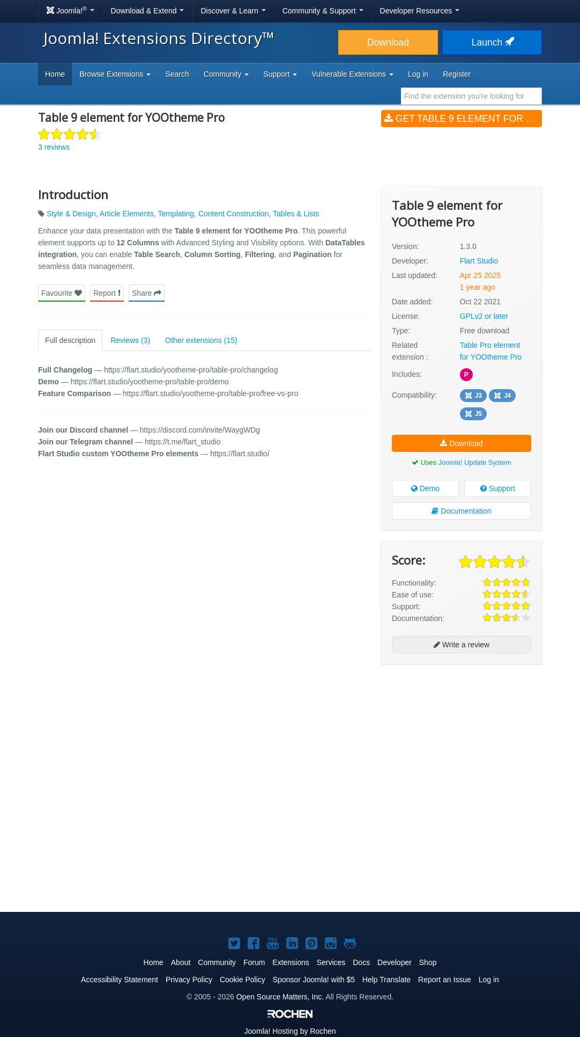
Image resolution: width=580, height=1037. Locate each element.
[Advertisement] (461, 742)
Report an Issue (444, 979)
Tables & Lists (296, 213)
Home (55, 74)
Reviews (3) (130, 340)
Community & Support (322, 10)
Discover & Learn (232, 10)
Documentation (461, 511)
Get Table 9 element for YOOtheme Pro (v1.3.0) (463, 118)
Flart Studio (479, 261)
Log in (418, 74)
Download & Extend (147, 10)
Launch (492, 42)
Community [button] (226, 74)
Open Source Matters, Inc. (280, 996)
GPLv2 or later (484, 316)
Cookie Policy (242, 979)
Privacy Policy (189, 979)
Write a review (461, 644)
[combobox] (471, 96)
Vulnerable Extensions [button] (352, 74)
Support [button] (280, 74)
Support (497, 488)
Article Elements (127, 213)
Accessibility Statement (119, 979)
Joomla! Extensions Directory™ (158, 38)
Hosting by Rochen (290, 1031)
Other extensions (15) (201, 340)
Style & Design (71, 213)
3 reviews (54, 147)
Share (146, 293)
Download (388, 42)
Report (107, 293)
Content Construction (233, 213)
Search (177, 74)
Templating (176, 213)
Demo (425, 488)
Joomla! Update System (474, 462)
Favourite (61, 293)
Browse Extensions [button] (115, 74)
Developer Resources (420, 10)
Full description (70, 340)
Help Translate (386, 979)
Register (457, 74)
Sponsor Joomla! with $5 (314, 979)
